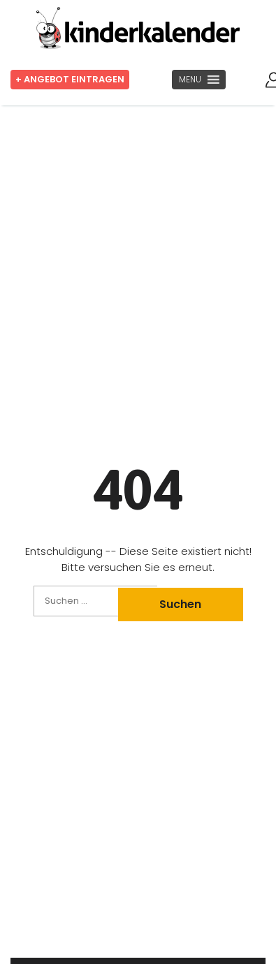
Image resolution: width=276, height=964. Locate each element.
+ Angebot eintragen (69, 79)
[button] (190, 79)
